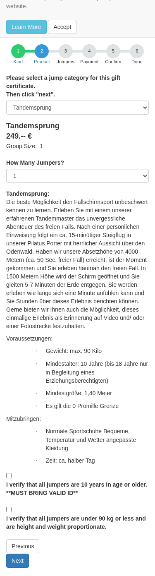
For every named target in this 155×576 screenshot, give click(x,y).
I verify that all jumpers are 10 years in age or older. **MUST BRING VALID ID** (76, 488)
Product (42, 61)
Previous (23, 546)
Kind (18, 61)
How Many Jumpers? (35, 162)
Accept (62, 27)
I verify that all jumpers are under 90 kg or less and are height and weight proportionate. (76, 522)
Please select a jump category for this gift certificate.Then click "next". (63, 86)
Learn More (26, 27)
